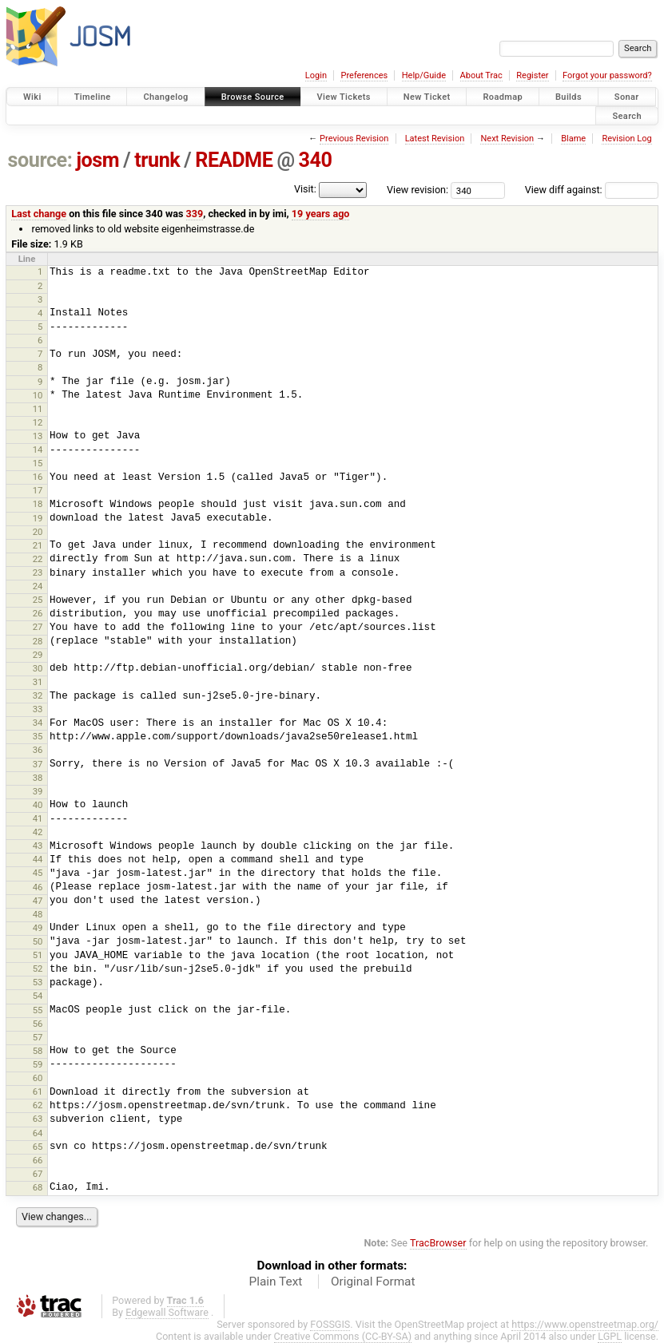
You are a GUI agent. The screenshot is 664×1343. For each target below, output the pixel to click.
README (233, 160)
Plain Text (275, 1281)
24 (38, 586)
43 (38, 845)
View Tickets (344, 97)
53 (38, 982)
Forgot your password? (607, 75)
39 (38, 791)
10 (38, 395)
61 (38, 1091)
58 (38, 1050)
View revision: (417, 190)
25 (38, 599)
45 (38, 872)
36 (38, 749)
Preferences (364, 75)
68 (38, 1187)
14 (38, 449)
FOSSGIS (330, 1324)
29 (38, 654)
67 (38, 1173)
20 (38, 531)
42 (38, 832)
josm (97, 160)
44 (38, 859)
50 (38, 941)
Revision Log (626, 138)
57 (38, 1037)
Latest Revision (435, 138)
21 (38, 545)
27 (38, 626)
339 (195, 214)
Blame (573, 138)
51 (38, 955)
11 (38, 408)
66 (38, 1160)
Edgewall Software (167, 1312)
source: (40, 160)
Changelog (165, 97)
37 (38, 764)
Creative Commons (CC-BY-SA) (343, 1336)
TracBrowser (438, 1243)
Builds (568, 97)
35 (38, 736)
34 (38, 722)
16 (38, 476)
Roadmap (503, 97)
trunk (157, 160)
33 (38, 709)
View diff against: (591, 190)
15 (38, 463)
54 (38, 995)
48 (38, 914)
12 (38, 422)
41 (38, 818)
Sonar (626, 97)
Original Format (373, 1281)
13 (38, 436)
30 (38, 668)
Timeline (92, 97)
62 (38, 1105)
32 (38, 695)
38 (38, 777)
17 (38, 490)
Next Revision (507, 138)
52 (38, 968)
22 (38, 559)
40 (38, 804)
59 (38, 1064)
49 (38, 927)
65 (38, 1146)
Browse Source (252, 97)
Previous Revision (354, 138)
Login (316, 75)
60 (38, 1078)
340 (315, 160)
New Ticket (427, 97)
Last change (38, 214)
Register (532, 75)
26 (38, 613)
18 (38, 503)
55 (38, 1010)
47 (38, 900)
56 (38, 1023)
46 (38, 887)
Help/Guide (424, 75)
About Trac (481, 75)
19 (38, 518)
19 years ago (321, 214)
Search (627, 115)
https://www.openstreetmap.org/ (584, 1324)
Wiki (32, 97)
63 (38, 1118)
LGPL (610, 1336)
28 (38, 641)
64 (38, 1133)
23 (38, 572)
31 (38, 681)
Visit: (305, 189)
